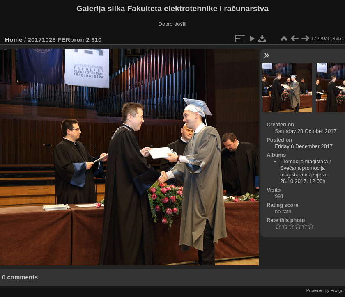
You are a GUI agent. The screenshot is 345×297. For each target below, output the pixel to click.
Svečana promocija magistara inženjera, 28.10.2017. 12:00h (303, 174)
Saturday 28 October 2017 (305, 131)
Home (14, 39)
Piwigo (337, 290)
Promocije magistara (304, 161)
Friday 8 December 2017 (304, 146)
